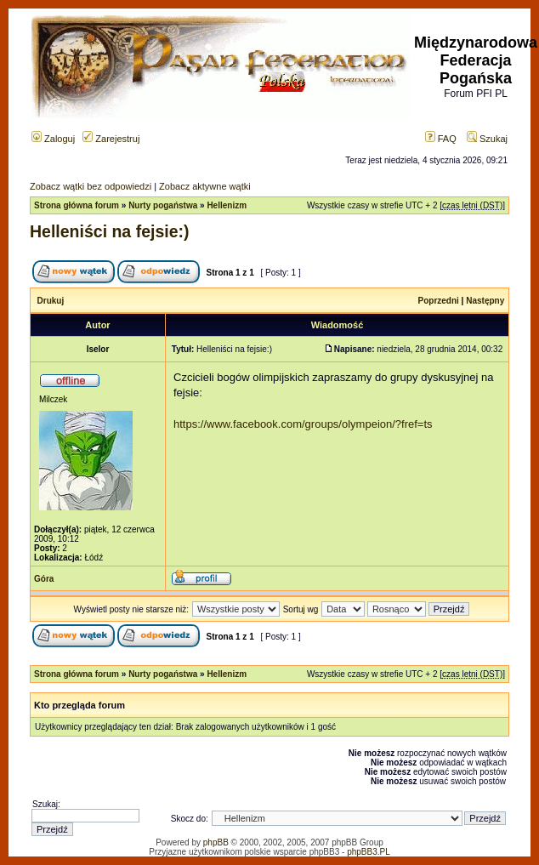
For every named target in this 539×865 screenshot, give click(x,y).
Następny (485, 300)
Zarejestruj (110, 139)
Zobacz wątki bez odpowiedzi (90, 186)
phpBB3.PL (368, 851)
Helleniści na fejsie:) (110, 231)
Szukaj (487, 139)
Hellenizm (227, 205)
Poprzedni (438, 300)
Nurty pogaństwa (162, 205)
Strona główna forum (76, 205)
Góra (44, 578)
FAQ (441, 139)
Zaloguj (53, 139)
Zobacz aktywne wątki (205, 186)
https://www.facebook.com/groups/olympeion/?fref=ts (303, 424)
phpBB (216, 842)
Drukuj (51, 300)
